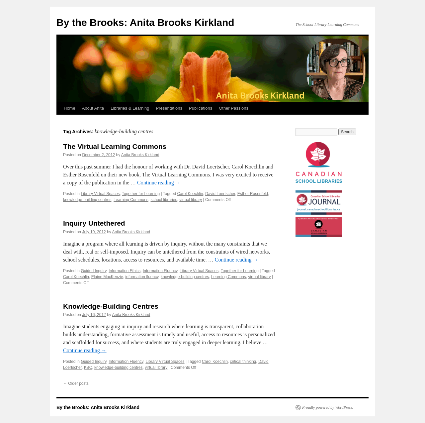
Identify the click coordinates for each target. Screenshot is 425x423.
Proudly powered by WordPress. (327, 407)
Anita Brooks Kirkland (140, 155)
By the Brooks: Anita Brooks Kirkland (145, 22)
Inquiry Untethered (94, 223)
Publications (200, 108)
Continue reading (159, 182)
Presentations (169, 108)
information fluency (141, 276)
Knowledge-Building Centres (110, 306)
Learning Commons (131, 199)
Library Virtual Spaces (100, 193)
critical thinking (243, 361)
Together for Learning (141, 193)
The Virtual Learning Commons (114, 146)
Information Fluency (160, 270)
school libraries (164, 199)
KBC (88, 367)
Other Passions (233, 108)
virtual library (190, 199)
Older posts (76, 383)
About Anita (93, 108)
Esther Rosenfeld (252, 193)
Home (69, 108)
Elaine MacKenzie (107, 276)
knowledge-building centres (87, 199)
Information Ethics (124, 270)
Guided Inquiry (93, 270)
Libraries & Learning (130, 108)
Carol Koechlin (190, 193)
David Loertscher (220, 193)
